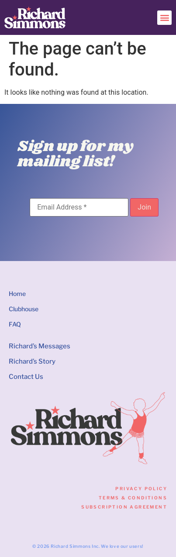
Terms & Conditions (133, 497)
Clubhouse (23, 309)
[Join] (144, 207)
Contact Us (26, 377)
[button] (164, 17)
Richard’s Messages (39, 346)
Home (17, 293)
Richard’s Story (32, 361)
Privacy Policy (141, 488)
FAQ (15, 324)
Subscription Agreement (124, 506)
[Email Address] (79, 207)
